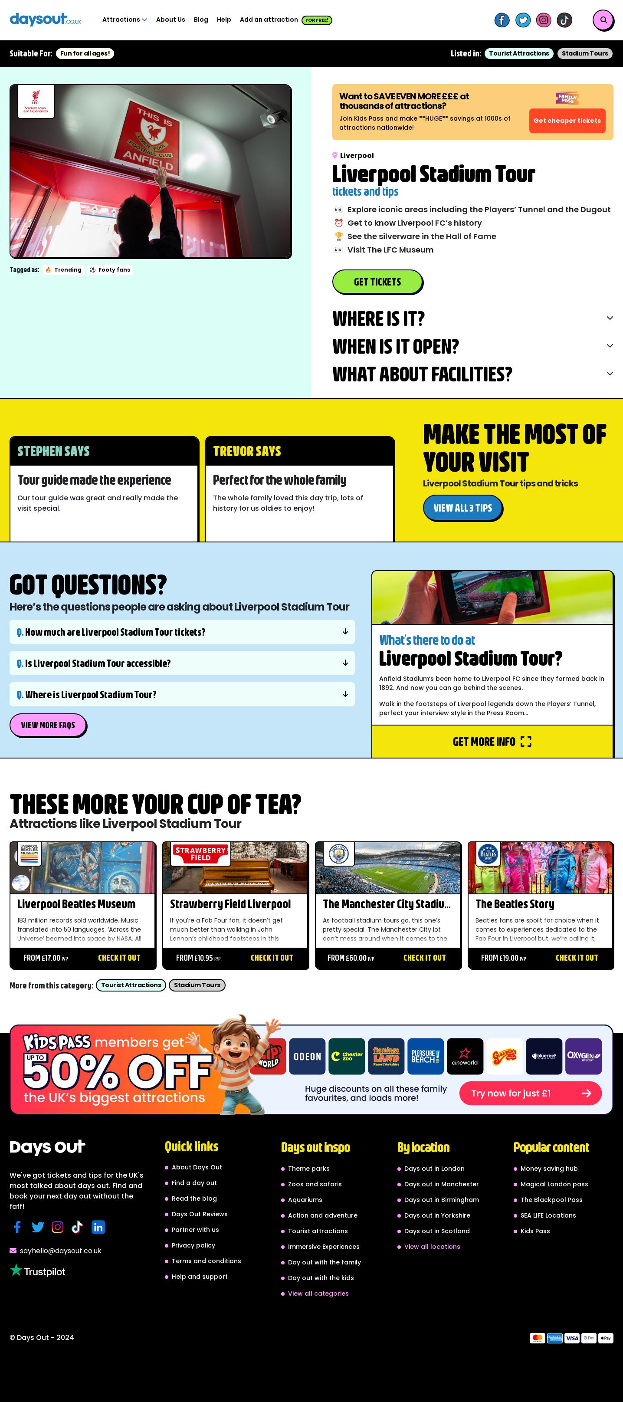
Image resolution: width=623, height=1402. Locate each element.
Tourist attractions (318, 1231)
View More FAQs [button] (48, 725)
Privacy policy (193, 1245)
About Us (170, 19)
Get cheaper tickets (567, 120)
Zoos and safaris (315, 1184)
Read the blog (194, 1198)
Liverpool (353, 156)
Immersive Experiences (324, 1246)
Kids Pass (535, 1231)
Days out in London (434, 1168)
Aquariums (305, 1199)
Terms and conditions (206, 1261)
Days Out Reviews (200, 1214)
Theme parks (309, 1168)
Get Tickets (377, 282)
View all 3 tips (462, 508)
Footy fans (109, 269)
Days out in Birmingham (441, 1199)
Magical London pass (554, 1184)
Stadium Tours (585, 53)
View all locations (432, 1246)
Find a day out (194, 1183)
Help (224, 19)
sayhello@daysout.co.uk (56, 1251)
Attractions (125, 19)
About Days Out (197, 1167)
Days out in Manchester (441, 1184)
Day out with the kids (321, 1278)
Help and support (200, 1276)
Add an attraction (286, 20)
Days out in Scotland (437, 1231)
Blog (201, 19)
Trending (63, 269)
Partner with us (195, 1229)
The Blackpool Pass (552, 1199)
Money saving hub (549, 1168)
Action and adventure (322, 1215)
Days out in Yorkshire (437, 1215)
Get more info (492, 741)
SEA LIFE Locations (548, 1215)
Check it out (119, 957)
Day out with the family (324, 1262)
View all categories (318, 1293)
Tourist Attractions (519, 53)
